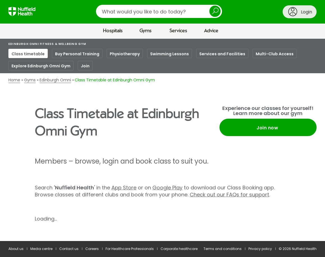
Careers (92, 248)
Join (85, 66)
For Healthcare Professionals (130, 248)
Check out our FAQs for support (229, 194)
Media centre (41, 248)
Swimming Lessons (169, 54)
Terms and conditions (222, 248)
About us (16, 248)
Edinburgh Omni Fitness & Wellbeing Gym (47, 44)
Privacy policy (260, 248)
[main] (162, 140)
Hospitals (113, 30)
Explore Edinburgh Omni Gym (41, 66)
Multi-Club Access (275, 54)
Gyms (145, 30)
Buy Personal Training (77, 54)
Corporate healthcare (179, 248)
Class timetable (28, 54)
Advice (211, 30)
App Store (123, 187)
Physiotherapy (125, 54)
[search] (159, 11)
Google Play (167, 187)
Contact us (69, 248)
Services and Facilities (222, 54)
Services (178, 30)
